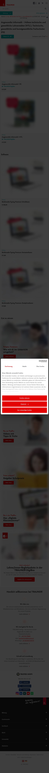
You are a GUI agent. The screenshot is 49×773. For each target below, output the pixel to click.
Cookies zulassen (25, 398)
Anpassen (24, 404)
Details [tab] (24, 366)
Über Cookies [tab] (40, 366)
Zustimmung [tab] (8, 366)
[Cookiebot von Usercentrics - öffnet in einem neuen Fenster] (39, 361)
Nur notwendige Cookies (24, 410)
